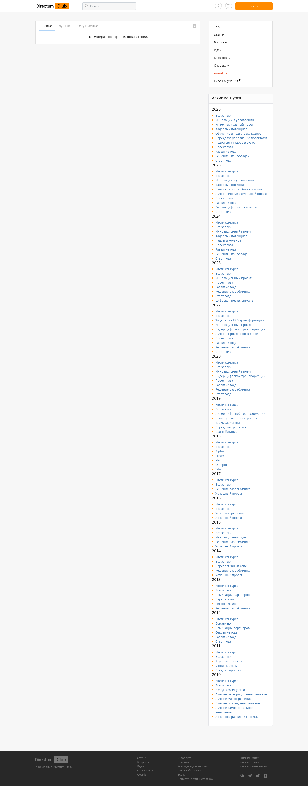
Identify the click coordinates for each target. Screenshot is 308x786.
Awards (141, 774)
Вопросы (220, 42)
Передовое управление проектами (241, 138)
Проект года (224, 147)
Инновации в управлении (234, 120)
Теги (217, 27)
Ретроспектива (226, 604)
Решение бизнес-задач (232, 156)
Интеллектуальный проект (235, 124)
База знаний (223, 58)
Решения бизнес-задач (232, 254)
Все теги (183, 774)
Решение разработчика (232, 291)
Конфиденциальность (192, 766)
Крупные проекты (228, 661)
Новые (47, 26)
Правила (183, 762)
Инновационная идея (231, 537)
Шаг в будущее (226, 432)
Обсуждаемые (87, 26)
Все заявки (223, 115)
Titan (219, 469)
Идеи (218, 50)
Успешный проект (228, 493)
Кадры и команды (228, 240)
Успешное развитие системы (237, 717)
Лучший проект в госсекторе (236, 334)
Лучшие (65, 26)
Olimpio (221, 465)
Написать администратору (195, 779)
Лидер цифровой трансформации (240, 329)
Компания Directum (51, 767)
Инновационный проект (233, 231)
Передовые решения (230, 427)
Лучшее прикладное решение (237, 703)
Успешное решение (230, 513)
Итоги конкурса (226, 171)
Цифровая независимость (234, 300)
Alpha (219, 451)
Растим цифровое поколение (236, 207)
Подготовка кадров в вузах (235, 142)
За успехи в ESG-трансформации (239, 320)
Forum (220, 456)
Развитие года (225, 151)
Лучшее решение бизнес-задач (238, 189)
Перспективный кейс (231, 566)
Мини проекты (226, 666)
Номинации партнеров (232, 595)
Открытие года (226, 632)
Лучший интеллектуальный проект (241, 194)
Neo (218, 460)
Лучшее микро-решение (233, 699)
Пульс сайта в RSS (189, 770)
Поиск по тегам (248, 762)
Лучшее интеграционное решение (241, 694)
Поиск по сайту (248, 758)
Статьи (219, 35)
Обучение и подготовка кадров (238, 133)
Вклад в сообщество (230, 690)
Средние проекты (228, 670)
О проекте (184, 758)
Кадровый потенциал (231, 129)
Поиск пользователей (252, 766)
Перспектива (225, 599)
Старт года (223, 160)
